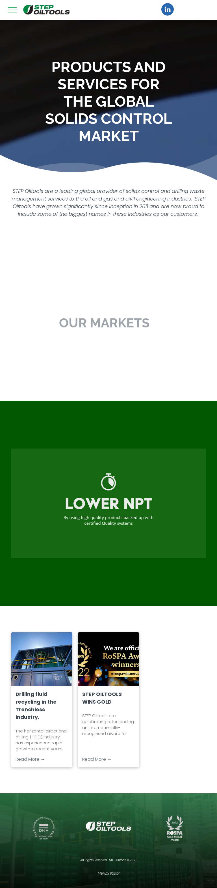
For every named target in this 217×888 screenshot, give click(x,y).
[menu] (12, 10)
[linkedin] (167, 10)
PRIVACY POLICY (109, 874)
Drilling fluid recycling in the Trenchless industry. (36, 706)
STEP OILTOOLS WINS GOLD (102, 698)
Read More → (30, 759)
